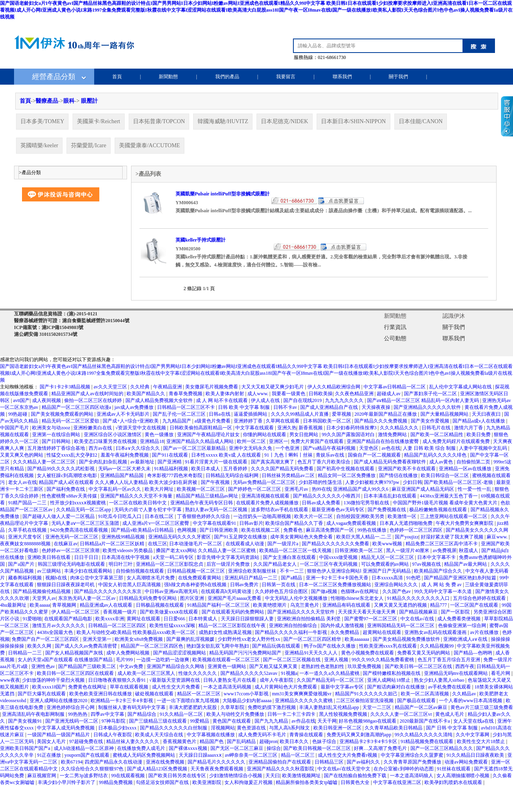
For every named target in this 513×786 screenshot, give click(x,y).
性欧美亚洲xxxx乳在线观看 (388, 646)
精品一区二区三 (298, 755)
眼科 (69, 101)
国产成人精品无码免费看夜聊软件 (390, 462)
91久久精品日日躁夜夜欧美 (475, 755)
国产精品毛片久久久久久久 (217, 762)
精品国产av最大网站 (466, 564)
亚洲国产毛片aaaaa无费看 (235, 598)
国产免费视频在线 (387, 509)
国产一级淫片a (283, 543)
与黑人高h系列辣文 (290, 728)
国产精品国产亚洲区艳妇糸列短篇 (460, 578)
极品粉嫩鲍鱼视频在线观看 (438, 509)
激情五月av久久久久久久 (59, 625)
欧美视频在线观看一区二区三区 (226, 659)
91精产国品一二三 (28, 503)
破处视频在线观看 (155, 694)
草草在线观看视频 (129, 687)
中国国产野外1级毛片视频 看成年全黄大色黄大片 (446, 503)
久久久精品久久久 (400, 428)
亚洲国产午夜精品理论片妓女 (209, 434)
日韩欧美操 (321, 393)
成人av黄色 (441, 462)
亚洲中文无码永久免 (251, 448)
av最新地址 (142, 462)
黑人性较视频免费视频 (343, 714)
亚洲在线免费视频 (166, 762)
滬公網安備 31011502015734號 (45, 334)
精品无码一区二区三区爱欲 (71, 421)
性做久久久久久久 (198, 673)
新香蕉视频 (311, 428)
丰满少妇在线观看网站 (88, 571)
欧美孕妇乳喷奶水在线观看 (453, 782)
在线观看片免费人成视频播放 (268, 503)
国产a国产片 (21, 564)
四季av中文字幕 (108, 714)
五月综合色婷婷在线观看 (480, 598)
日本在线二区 (160, 516)
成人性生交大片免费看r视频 (348, 755)
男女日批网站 (304, 434)
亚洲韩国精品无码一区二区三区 (401, 625)
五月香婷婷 (235, 468)
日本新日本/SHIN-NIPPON (353, 121)
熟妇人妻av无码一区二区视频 (216, 509)
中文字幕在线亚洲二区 (397, 782)
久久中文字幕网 (473, 734)
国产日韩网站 (57, 441)
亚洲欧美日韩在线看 (49, 557)
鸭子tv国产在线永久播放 (330, 646)
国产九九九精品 (271, 721)
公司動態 (395, 338)
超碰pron (268, 741)
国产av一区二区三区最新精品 (194, 448)
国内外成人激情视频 (343, 625)
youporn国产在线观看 (88, 755)
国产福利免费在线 (66, 489)
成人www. (258, 393)
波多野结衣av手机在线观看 (280, 509)
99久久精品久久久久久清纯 (424, 734)
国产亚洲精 (170, 462)
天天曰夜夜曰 (487, 414)
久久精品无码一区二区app (84, 509)
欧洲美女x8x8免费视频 (139, 639)
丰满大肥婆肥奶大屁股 (193, 707)
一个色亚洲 (288, 448)
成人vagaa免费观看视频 (351, 523)
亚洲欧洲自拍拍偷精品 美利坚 (309, 618)
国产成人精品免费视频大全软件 (159, 400)
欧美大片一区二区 (314, 516)
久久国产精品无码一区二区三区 (331, 680)
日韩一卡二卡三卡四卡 (292, 714)
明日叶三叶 (121, 564)
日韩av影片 (251, 523)
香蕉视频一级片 (120, 612)
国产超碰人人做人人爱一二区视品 (59, 516)
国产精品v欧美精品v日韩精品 (143, 530)
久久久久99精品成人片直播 (300, 414)
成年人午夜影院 (277, 680)
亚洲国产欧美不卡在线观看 (407, 468)
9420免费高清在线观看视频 (79, 530)
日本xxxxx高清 (388, 578)
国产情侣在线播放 (399, 475)
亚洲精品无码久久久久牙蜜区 (180, 537)
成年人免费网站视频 (128, 653)
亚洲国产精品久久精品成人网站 (200, 441)
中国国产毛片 (15, 428)
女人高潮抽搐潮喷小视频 (463, 775)
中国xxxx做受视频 (339, 557)
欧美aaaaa (40, 605)
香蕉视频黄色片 (180, 741)
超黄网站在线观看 (382, 632)
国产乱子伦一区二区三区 (180, 414)
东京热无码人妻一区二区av (87, 598)
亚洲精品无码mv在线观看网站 (456, 673)
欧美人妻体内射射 (225, 393)
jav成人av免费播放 (134, 407)
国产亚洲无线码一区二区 (72, 721)
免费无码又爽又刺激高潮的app (359, 734)
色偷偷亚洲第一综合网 (462, 625)
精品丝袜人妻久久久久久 (133, 741)
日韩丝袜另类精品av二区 (288, 475)
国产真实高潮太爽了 (273, 462)
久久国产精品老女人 (275, 564)
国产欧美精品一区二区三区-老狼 (459, 482)
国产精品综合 (142, 714)
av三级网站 (49, 571)
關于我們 (398, 76)
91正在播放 (49, 755)
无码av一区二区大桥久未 (125, 468)
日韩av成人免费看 (321, 503)
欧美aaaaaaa (357, 639)
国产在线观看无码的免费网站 (233, 612)
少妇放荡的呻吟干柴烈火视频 (54, 680)
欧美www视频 (387, 543)
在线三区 (157, 543)
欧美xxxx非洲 (109, 618)
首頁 (117, 76)
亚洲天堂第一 (98, 639)
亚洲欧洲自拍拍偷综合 (293, 625)
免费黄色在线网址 (88, 687)
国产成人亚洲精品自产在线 (329, 407)
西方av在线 (101, 448)
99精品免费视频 (116, 782)
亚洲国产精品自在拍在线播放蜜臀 (383, 441)
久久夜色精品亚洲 (355, 393)
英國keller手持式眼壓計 (201, 240)
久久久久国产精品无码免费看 (283, 468)
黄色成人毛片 (450, 714)
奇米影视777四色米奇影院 (175, 475)
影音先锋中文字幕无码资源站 (229, 557)
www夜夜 (10, 680)
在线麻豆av (65, 543)
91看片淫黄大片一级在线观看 (216, 462)
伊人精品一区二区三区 (76, 612)
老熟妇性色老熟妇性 (323, 666)
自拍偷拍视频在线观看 (140, 571)
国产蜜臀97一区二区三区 (371, 618)
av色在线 (391, 448)
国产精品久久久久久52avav (249, 673)
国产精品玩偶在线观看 (276, 646)
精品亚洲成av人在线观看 (106, 605)
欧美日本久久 (295, 741)
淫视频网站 (223, 728)
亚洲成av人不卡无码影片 (123, 414)
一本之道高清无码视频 (227, 687)
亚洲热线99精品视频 (123, 537)
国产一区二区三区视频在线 (292, 659)
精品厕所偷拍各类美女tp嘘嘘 (307, 782)
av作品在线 (303, 721)
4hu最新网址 (14, 605)
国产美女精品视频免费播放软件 (407, 639)
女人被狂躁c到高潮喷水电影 (67, 475)
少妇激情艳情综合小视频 (236, 775)
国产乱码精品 (242, 741)
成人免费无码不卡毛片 (262, 734)
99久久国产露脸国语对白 (349, 434)
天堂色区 (369, 448)
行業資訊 (395, 327)
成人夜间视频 (47, 400)
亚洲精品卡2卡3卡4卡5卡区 (368, 741)
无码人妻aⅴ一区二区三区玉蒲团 (85, 523)
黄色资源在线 (252, 728)
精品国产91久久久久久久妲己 (367, 694)
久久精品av (464, 694)
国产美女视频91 (25, 721)
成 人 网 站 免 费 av (442, 584)
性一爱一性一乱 (475, 489)
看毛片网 (501, 673)
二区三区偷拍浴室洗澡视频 (365, 700)
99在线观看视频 (128, 775)
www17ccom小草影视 (247, 694)
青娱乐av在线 (330, 455)
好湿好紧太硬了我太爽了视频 (453, 537)
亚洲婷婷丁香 (249, 421)
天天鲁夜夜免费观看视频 (217, 769)
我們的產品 (227, 76)
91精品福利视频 (171, 468)
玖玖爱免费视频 (364, 666)
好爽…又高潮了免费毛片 (381, 748)
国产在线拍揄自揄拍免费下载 (356, 775)
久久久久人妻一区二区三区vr (401, 714)
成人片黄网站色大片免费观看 (286, 687)
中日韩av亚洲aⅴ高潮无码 (172, 591)
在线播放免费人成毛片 (141, 748)
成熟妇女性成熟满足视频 (226, 632)
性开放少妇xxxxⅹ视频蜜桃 (78, 503)
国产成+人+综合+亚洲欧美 (131, 421)
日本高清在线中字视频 (126, 557)
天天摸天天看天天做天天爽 (367, 612)
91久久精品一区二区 (182, 714)
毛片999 (125, 659)
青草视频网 (64, 605)
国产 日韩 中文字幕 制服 (452, 728)
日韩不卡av (285, 407)
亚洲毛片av (297, 489)
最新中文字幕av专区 (343, 687)
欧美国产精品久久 (146, 393)
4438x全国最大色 (55, 632)
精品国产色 (212, 741)
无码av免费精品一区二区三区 (264, 482)
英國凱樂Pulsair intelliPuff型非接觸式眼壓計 (223, 194)
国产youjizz (406, 537)
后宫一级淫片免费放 (228, 564)
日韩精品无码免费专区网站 (148, 598)
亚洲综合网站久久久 (396, 584)
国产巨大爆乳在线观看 (42, 694)
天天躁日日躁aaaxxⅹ (201, 755)
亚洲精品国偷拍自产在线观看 (280, 762)
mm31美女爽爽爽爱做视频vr (302, 694)
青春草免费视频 (186, 393)
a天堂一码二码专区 (174, 557)
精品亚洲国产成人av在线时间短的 (87, 393)
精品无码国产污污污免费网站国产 (246, 653)
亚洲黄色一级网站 (227, 666)
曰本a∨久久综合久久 (138, 448)
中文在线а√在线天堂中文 (344, 769)
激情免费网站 (393, 434)
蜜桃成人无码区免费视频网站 (144, 755)
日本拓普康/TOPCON (159, 121)
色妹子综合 (324, 741)
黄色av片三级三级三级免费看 (481, 707)
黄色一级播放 (160, 434)
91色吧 (414, 578)
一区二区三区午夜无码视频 (329, 564)
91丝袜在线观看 (454, 769)
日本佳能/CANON (421, 121)
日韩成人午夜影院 (113, 734)
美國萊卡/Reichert (98, 121)
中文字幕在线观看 (255, 428)
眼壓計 (89, 101)
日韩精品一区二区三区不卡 (186, 407)
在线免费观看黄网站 (200, 578)
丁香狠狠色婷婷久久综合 (204, 516)
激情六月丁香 (469, 428)
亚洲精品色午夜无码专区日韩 (202, 503)
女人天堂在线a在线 (474, 721)
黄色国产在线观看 (232, 721)
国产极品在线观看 (417, 700)
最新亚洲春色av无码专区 (338, 509)
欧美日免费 (479, 434)
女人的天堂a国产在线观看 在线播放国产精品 (65, 659)
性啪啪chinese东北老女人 (358, 598)
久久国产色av (397, 591)
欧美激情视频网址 (302, 775)
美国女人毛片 (52, 741)
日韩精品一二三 (25, 653)
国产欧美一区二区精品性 (437, 434)
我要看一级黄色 (289, 393)
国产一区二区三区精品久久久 (442, 748)
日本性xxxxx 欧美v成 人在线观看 (226, 455)
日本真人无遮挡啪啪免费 (407, 523)
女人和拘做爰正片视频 (249, 782)
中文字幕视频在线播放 (211, 734)
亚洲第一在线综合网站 (56, 434)
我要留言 (285, 76)
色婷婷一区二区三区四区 (417, 530)
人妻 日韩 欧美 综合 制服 (430, 448)
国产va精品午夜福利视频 (330, 448)
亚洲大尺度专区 (25, 537)
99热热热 (78, 714)
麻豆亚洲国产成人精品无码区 (423, 489)
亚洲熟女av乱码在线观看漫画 (436, 632)
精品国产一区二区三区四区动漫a (77, 407)
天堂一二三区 (377, 707)
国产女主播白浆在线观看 (290, 557)
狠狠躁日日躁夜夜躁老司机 (66, 584)
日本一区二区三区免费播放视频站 (335, 584)
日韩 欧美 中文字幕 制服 (244, 407)
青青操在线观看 (306, 734)
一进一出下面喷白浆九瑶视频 (188, 700)
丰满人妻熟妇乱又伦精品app (329, 707)
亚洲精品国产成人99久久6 (361, 489)
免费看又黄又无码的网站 (424, 653)
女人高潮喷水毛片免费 (151, 578)
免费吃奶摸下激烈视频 (272, 707)
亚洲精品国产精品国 (122, 475)
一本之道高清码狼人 (412, 775)
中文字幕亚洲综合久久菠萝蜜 (412, 755)
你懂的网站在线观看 (265, 434)
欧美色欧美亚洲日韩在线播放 (101, 694)
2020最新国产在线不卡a (425, 721)
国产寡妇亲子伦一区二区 (431, 393)
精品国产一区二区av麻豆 (421, 707)
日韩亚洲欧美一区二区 (359, 550)
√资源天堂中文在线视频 (141, 428)
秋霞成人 (469, 550)
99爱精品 (200, 721)
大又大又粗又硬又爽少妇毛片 (273, 387)
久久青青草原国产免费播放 (413, 762)
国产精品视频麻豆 (419, 612)
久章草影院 (233, 707)
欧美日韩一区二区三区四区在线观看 (76, 673)
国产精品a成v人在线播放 (479, 421)
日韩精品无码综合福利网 (233, 475)
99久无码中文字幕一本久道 (443, 591)
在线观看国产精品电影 (68, 618)
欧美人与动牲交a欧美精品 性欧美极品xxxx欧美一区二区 (136, 632)
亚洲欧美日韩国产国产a (25, 748)
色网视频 (187, 530)
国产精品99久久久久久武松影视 (61, 468)
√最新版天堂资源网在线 (175, 680)
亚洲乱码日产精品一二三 (251, 578)
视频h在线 (56, 578)
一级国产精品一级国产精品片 (59, 734)
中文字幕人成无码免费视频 (66, 728)
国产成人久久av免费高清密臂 (86, 646)
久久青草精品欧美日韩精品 (394, 728)
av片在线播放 (485, 632)
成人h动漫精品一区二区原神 (84, 748)
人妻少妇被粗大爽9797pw (372, 482)
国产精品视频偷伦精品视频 (42, 591)
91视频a (289, 673)
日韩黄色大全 (356, 782)
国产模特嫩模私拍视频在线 (392, 673)
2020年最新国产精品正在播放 (386, 414)
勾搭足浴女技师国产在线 (163, 782)
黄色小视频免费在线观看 (368, 653)
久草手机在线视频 (28, 530)
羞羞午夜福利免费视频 (125, 455)
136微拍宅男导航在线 (366, 503)
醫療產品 (47, 101)
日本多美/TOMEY (42, 121)
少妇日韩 (412, 482)
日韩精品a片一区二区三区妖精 (112, 543)
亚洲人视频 (336, 659)
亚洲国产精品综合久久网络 (176, 666)
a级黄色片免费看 (212, 421)
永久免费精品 (345, 632)
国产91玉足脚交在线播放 (241, 537)
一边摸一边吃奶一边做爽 (163, 659)
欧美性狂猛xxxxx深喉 (172, 625)
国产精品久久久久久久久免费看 (336, 543)
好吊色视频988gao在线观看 (368, 721)
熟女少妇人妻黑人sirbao (439, 680)
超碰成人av (389, 393)
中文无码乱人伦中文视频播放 (297, 598)
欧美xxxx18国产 (49, 687)
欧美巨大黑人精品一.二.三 (364, 537)
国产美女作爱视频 (430, 421)
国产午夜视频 (216, 482)
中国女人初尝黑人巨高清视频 (130, 584)
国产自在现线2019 (303, 400)
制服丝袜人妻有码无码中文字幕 (132, 707)
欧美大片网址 (160, 489)
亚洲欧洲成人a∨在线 (466, 639)
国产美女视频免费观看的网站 (63, 414)
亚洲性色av (43, 666)
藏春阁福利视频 (25, 578)
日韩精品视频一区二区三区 (196, 571)
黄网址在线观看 (144, 618)
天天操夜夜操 (377, 407)
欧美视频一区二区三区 (201, 489)
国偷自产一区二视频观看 (375, 455)
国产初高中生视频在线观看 (346, 468)
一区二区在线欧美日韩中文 (138, 503)
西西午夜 (465, 666)
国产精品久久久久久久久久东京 (108, 591)
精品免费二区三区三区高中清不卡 (442, 543)
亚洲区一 (278, 441)
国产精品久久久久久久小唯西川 (327, 496)
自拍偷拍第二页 (473, 462)
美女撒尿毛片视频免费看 (212, 387)
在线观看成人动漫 (245, 543)
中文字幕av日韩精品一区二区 (395, 387)
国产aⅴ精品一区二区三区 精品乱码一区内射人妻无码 (423, 400)
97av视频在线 (427, 564)
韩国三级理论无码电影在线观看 (72, 564)
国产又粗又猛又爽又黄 (274, 666)
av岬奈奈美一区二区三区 (252, 755)
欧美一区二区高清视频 (425, 694)
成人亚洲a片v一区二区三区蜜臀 (156, 523)
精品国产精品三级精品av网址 (207, 496)
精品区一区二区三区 (199, 694)
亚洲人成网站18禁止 (389, 680)
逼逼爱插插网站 (251, 414)
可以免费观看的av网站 (385, 564)
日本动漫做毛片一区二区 (196, 543)
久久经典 (140, 387)
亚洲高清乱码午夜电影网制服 (34, 714)
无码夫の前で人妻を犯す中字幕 (148, 509)
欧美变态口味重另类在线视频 (106, 441)
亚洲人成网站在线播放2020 (59, 700)
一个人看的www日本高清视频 (471, 700)
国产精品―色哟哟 (473, 653)
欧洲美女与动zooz (51, 428)
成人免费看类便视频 (459, 618)
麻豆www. (498, 537)
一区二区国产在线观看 (474, 605)
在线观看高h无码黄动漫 (226, 591)
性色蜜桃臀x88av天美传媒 (70, 496)
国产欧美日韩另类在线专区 (177, 775)
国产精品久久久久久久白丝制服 (174, 728)
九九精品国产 (177, 421)
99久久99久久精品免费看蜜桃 (383, 659)
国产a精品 (292, 578)
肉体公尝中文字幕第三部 (97, 578)
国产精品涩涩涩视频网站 (180, 653)
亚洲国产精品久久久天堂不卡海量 (137, 496)
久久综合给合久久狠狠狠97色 (93, 769)
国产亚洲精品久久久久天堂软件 (301, 612)
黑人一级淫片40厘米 (408, 550)
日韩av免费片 (245, 584)
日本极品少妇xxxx (118, 728)
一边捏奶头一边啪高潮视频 (262, 516)
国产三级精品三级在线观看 (158, 721)
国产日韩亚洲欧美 (219, 530)
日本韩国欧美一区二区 (327, 421)
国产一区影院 (456, 612)
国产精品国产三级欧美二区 (87, 666)
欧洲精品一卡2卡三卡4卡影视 (122, 700)
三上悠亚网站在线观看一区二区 (454, 516)
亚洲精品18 (152, 441)
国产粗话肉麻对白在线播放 (396, 687)
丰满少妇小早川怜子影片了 (67, 782)
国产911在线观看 (170, 455)
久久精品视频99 (437, 646)
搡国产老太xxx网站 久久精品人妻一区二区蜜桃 (206, 550)
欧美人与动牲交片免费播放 (235, 714)
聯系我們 (342, 76)
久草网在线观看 (283, 421)
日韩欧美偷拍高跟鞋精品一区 (201, 428)
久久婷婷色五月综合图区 (282, 591)
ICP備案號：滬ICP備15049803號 (48, 327)
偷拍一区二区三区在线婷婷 (93, 400)
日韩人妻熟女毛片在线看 (230, 680)
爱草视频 (342, 414)
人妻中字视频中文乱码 (483, 448)
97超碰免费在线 (86, 741)
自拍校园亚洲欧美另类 (361, 516)
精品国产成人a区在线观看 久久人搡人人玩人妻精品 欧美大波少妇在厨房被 (118, 482)
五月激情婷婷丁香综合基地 (56, 448)
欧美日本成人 (206, 468)
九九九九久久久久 (345, 400)
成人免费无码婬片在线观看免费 (456, 441)
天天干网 (327, 721)
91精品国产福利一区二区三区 (219, 605)
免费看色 (293, 530)
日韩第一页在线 (279, 584)
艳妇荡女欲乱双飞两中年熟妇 (218, 646)
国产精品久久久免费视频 (381, 421)
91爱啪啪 (32, 618)
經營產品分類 (53, 77)
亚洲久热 (287, 428)
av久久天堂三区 (110, 387)
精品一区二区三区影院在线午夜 (232, 625)
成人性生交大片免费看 (176, 687)
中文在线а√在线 (417, 618)
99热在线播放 (372, 530)
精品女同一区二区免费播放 (347, 475)
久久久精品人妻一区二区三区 (45, 462)
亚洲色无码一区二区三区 (72, 537)
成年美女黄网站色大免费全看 (302, 537)
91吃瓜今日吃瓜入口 (120, 516)
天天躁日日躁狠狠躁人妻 (248, 618)
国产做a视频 (324, 591)
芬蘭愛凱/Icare (88, 145)
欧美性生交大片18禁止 (481, 741)
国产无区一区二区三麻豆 (237, 748)
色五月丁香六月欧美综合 (324, 462)
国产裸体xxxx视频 (188, 748)
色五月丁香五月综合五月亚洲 (449, 659)
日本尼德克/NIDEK (284, 121)
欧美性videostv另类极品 (128, 550)
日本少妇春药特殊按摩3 (352, 428)
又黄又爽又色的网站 (22, 455)
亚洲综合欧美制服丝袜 (252, 571)
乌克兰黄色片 (305, 605)
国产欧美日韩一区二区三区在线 (419, 666)
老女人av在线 (22, 482)
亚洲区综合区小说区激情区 (113, 434)
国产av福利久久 (364, 762)
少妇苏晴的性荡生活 (321, 482)
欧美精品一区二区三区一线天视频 (296, 550)
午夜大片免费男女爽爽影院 (465, 523)
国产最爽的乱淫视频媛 (191, 639)
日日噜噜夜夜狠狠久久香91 (117, 680)
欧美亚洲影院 (207, 782)
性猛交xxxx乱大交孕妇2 (72, 455)
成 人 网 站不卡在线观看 (222, 400)
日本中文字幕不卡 (437, 557)
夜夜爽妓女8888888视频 (26, 543)
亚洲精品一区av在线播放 (466, 468)
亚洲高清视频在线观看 (266, 496)
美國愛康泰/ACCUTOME (149, 145)
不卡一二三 (292, 571)
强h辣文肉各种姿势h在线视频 (196, 584)
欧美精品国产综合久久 (438, 571)
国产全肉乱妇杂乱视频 (103, 462)
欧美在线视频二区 (261, 530)
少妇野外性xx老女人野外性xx (249, 639)
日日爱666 (175, 618)
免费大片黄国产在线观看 (318, 441)
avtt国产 (21, 400)
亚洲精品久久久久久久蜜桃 (304, 700)
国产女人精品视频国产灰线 (74, 653)
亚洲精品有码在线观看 (347, 605)
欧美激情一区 (403, 516)
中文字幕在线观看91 (215, 523)
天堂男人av (44, 598)
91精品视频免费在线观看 (427, 741)
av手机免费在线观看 (450, 687)
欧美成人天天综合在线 (159, 734)
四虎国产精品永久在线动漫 (114, 762)
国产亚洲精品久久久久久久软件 (428, 407)
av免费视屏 (444, 550)
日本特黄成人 (203, 618)
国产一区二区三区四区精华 (312, 639)
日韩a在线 (220, 414)
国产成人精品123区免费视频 (157, 769)
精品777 (439, 605)
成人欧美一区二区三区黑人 (146, 673)
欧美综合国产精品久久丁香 (294, 523)
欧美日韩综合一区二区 (445, 475)
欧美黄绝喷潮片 (270, 605)
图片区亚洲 (192, 598)
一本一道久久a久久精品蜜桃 (329, 673)
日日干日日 (86, 557)
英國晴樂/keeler (39, 145)
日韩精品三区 (330, 762)
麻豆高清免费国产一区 (330, 530)
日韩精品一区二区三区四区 (117, 625)
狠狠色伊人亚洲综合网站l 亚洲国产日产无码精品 (359, 571)
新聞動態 (168, 76)
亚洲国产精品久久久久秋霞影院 (281, 769)
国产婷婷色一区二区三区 (255, 489)
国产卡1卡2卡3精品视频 (65, 387)
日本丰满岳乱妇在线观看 (391, 496)
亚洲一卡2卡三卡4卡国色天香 (338, 578)
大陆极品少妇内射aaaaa (247, 700)
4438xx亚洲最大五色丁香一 (449, 496)
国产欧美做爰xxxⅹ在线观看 (169, 612)
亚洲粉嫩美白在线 (93, 428)
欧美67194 (72, 762)
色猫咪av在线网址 (360, 591)
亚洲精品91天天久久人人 (312, 653)
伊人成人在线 (266, 400)
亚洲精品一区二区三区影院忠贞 (170, 564)
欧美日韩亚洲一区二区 (338, 728)
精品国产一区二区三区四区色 (152, 646)
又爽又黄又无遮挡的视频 (401, 605)
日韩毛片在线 (437, 428)
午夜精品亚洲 (168, 387)
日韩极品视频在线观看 (160, 605)
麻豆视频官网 (42, 775)
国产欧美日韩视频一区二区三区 (317, 748)
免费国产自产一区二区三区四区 (46, 639)
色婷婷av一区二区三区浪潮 (71, 550)
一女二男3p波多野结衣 (84, 775)
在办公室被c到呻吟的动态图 (404, 769)
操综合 (274, 748)
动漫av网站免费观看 (466, 762)
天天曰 (272, 775)
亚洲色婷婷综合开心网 (71, 707)
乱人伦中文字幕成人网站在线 (461, 387)
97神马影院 (114, 721)
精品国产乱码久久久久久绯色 (436, 455)
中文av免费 (131, 666)
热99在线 (321, 489)
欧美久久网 (40, 646)
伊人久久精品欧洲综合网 (334, 387)
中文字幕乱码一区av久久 (115, 489)
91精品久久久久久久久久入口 (419, 598)
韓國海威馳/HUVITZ (223, 121)
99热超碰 (18, 414)
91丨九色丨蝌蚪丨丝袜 (289, 455)
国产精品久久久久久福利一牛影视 (291, 632)
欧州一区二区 (252, 441)
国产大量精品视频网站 (445, 414)
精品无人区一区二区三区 (388, 557)
